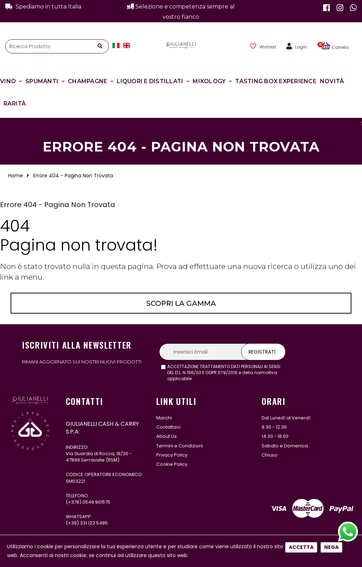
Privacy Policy (171, 455)
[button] (339, 46)
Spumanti (41, 81)
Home (15, 175)
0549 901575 (96, 502)
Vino (8, 81)
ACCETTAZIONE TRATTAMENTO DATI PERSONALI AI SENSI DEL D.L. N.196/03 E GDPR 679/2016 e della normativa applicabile (223, 373)
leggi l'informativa (212, 379)
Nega (331, 547)
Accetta (301, 547)
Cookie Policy (171, 464)
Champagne (87, 81)
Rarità (15, 103)
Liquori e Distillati (150, 81)
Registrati (262, 351)
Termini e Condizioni (179, 445)
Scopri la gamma (181, 303)
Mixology (209, 81)
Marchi (164, 417)
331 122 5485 (94, 523)
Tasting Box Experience (275, 81)
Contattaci (168, 427)
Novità (332, 81)
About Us (166, 436)
